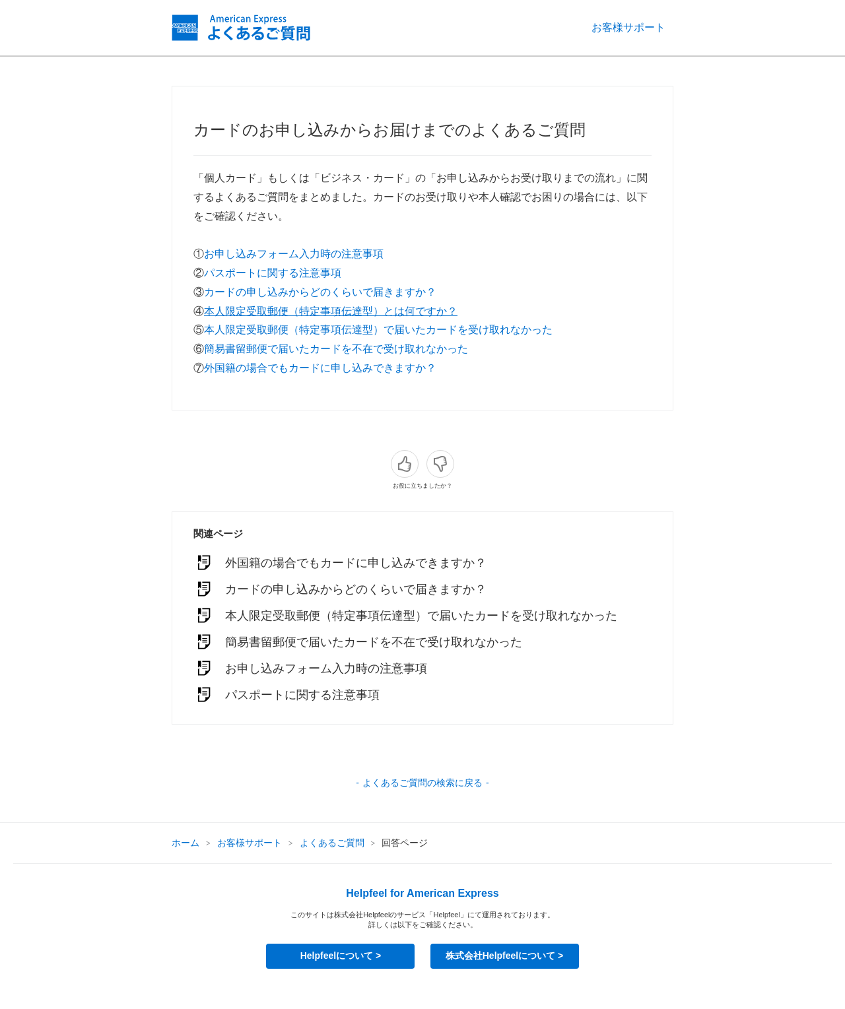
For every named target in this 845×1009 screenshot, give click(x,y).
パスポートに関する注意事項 (272, 272)
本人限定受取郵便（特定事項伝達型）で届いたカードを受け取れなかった (378, 329)
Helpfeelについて (336, 955)
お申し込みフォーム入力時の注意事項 (294, 253)
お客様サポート (628, 27)
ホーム (185, 842)
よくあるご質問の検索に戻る (422, 782)
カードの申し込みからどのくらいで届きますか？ (320, 292)
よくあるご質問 (332, 842)
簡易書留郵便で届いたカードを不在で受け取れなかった (336, 348)
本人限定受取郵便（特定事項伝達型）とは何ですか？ (330, 311)
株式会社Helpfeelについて (500, 955)
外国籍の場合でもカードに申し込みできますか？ (320, 368)
